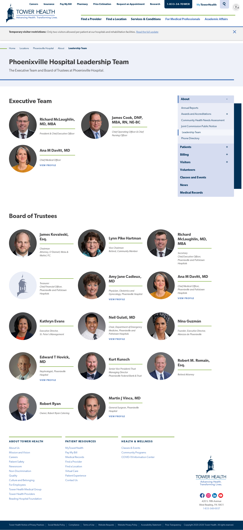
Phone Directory (190, 138)
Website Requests (106, 525)
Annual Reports (189, 108)
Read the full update (147, 32)
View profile (117, 300)
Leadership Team (191, 132)
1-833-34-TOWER (178, 4)
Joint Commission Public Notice (199, 126)
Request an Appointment (131, 4)
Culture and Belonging (21, 480)
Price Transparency (173, 525)
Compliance (74, 525)
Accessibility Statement (151, 525)
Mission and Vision (19, 452)
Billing (184, 154)
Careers (33, 4)
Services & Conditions (146, 19)
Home (12, 48)
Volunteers (187, 170)
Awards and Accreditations (196, 114)
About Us (14, 448)
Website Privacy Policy (127, 525)
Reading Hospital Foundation (25, 499)
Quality (13, 475)
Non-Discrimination (20, 471)
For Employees (17, 485)
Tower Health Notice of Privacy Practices (26, 525)
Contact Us (71, 480)
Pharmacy (82, 4)
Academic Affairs (216, 19)
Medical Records (191, 192)
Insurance (49, 4)
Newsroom (15, 466)
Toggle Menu (227, 99)
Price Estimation (102, 4)
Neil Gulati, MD (122, 318)
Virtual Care (71, 471)
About (61, 48)
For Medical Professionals (182, 19)
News (184, 185)
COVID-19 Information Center (137, 457)
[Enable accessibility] (236, 7)
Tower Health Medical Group (25, 489)
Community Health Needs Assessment (203, 120)
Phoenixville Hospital (43, 48)
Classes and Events (193, 177)
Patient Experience (75, 475)
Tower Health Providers (22, 494)
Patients (185, 147)
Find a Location (116, 19)
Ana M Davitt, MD (55, 151)
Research (155, 4)
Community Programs (133, 452)
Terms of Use (88, 525)
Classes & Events (130, 448)
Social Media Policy (56, 525)
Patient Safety (16, 462)
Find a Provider (91, 19)
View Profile (48, 165)
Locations (24, 48)
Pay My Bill (66, 4)
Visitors (185, 162)
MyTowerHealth (206, 4)
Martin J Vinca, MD (125, 398)
